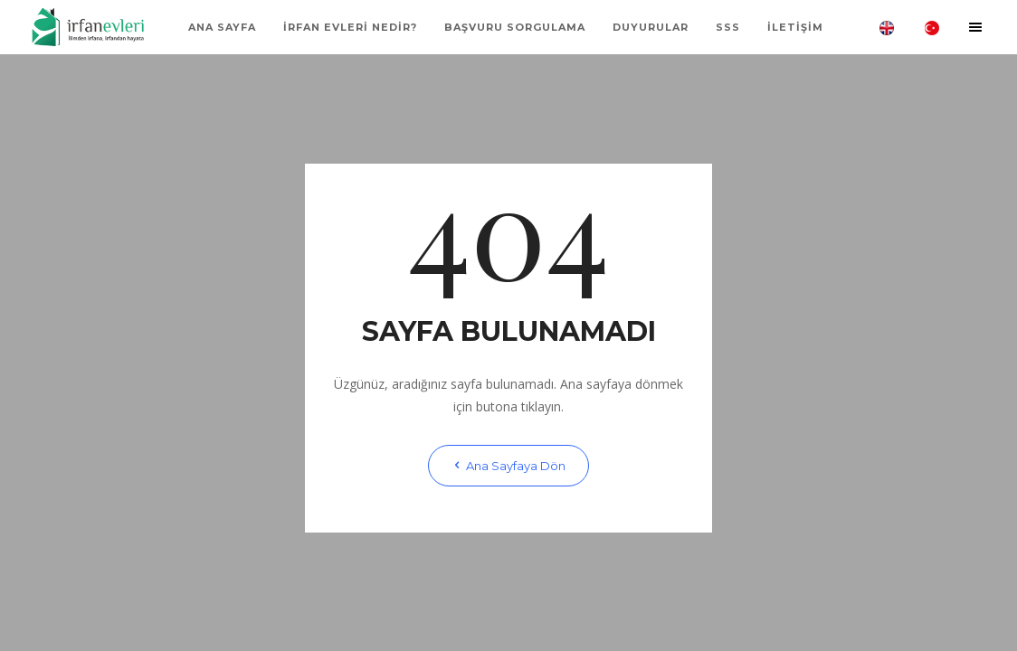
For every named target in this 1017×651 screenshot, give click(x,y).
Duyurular (651, 27)
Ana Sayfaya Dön (508, 465)
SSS (728, 27)
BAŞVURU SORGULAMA (514, 27)
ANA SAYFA (222, 27)
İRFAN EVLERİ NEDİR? (350, 27)
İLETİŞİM (795, 27)
